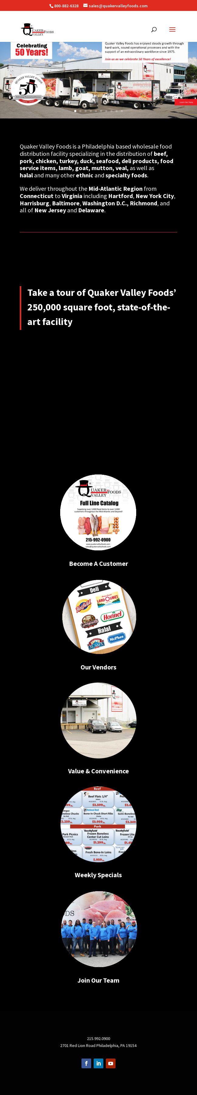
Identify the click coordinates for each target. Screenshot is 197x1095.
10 (122, 111)
